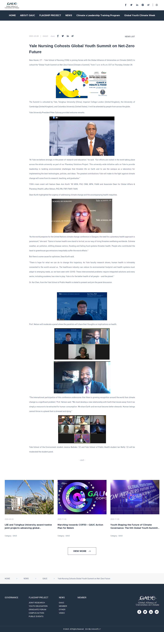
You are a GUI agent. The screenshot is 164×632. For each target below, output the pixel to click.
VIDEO (62, 613)
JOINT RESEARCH (37, 603)
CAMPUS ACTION (36, 613)
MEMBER (63, 606)
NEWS (68, 15)
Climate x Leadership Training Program (98, 15)
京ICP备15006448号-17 (93, 629)
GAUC (45, 579)
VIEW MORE (82, 551)
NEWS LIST (130, 36)
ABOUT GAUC (27, 15)
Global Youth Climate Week (139, 15)
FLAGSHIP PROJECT (50, 15)
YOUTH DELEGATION (38, 606)
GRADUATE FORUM (37, 609)
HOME (12, 15)
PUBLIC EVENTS (36, 616)
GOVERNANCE (11, 597)
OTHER (62, 609)
